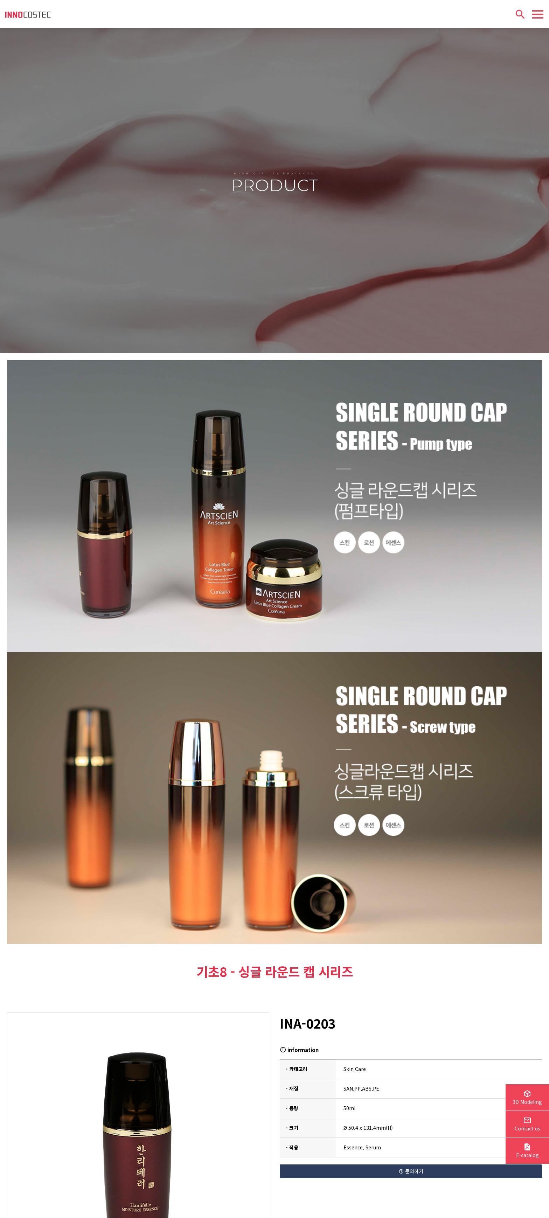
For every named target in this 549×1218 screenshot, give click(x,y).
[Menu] (537, 14)
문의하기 (411, 1150)
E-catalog (527, 1151)
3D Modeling (527, 1098)
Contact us (527, 1125)
